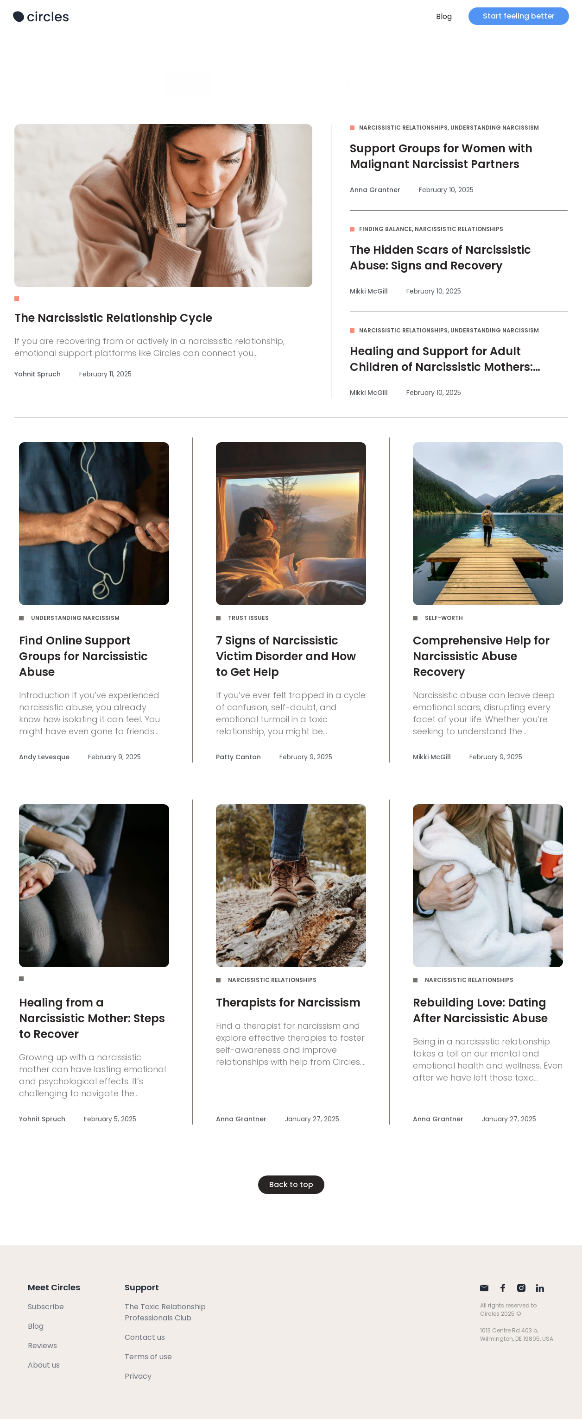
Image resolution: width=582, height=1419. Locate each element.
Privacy (138, 1376)
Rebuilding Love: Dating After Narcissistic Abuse (480, 1010)
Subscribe (46, 1306)
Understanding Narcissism (494, 127)
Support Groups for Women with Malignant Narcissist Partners (441, 156)
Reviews (42, 1345)
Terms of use (148, 1356)
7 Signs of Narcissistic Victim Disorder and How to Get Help (286, 656)
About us (44, 1365)
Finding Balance (385, 229)
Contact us (145, 1337)
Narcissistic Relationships (350, 83)
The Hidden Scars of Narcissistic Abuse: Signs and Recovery (440, 257)
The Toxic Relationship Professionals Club (165, 1312)
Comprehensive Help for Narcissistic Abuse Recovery (481, 656)
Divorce (246, 83)
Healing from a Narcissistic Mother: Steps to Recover (92, 1018)
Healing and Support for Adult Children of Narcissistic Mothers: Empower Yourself (441, 367)
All (187, 83)
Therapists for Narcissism (288, 1002)
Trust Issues (248, 618)
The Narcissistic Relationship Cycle (113, 317)
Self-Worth (444, 618)
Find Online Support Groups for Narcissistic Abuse (83, 656)
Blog (444, 16)
